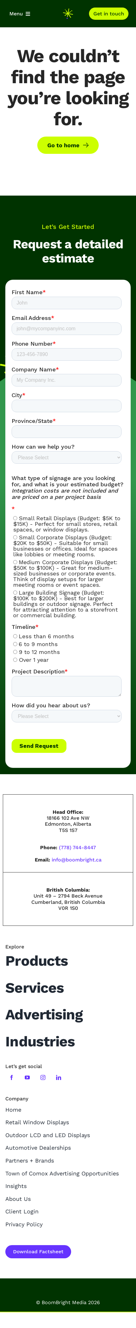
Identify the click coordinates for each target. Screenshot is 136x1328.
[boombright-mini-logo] (68, 11)
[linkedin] (58, 1077)
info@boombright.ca (77, 860)
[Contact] (108, 14)
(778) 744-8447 (77, 847)
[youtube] (27, 1077)
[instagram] (43, 1077)
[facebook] (11, 1077)
